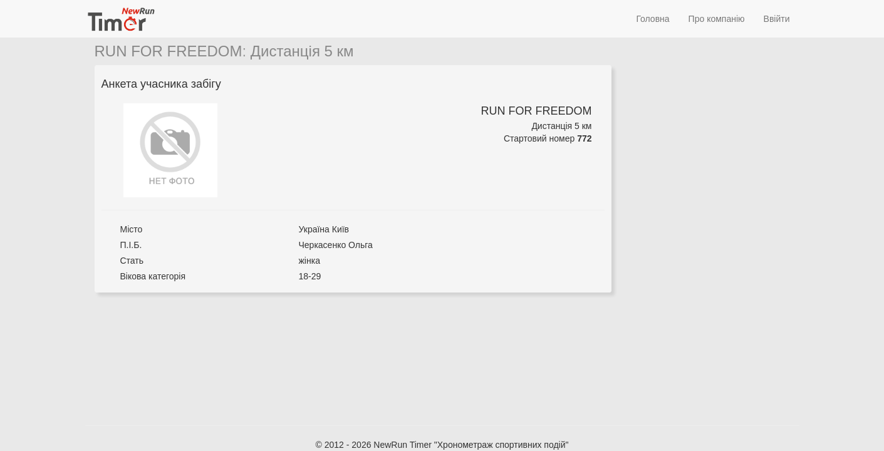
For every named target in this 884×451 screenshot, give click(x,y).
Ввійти (777, 19)
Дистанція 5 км (302, 51)
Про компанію (717, 19)
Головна (652, 19)
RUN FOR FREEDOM (168, 51)
